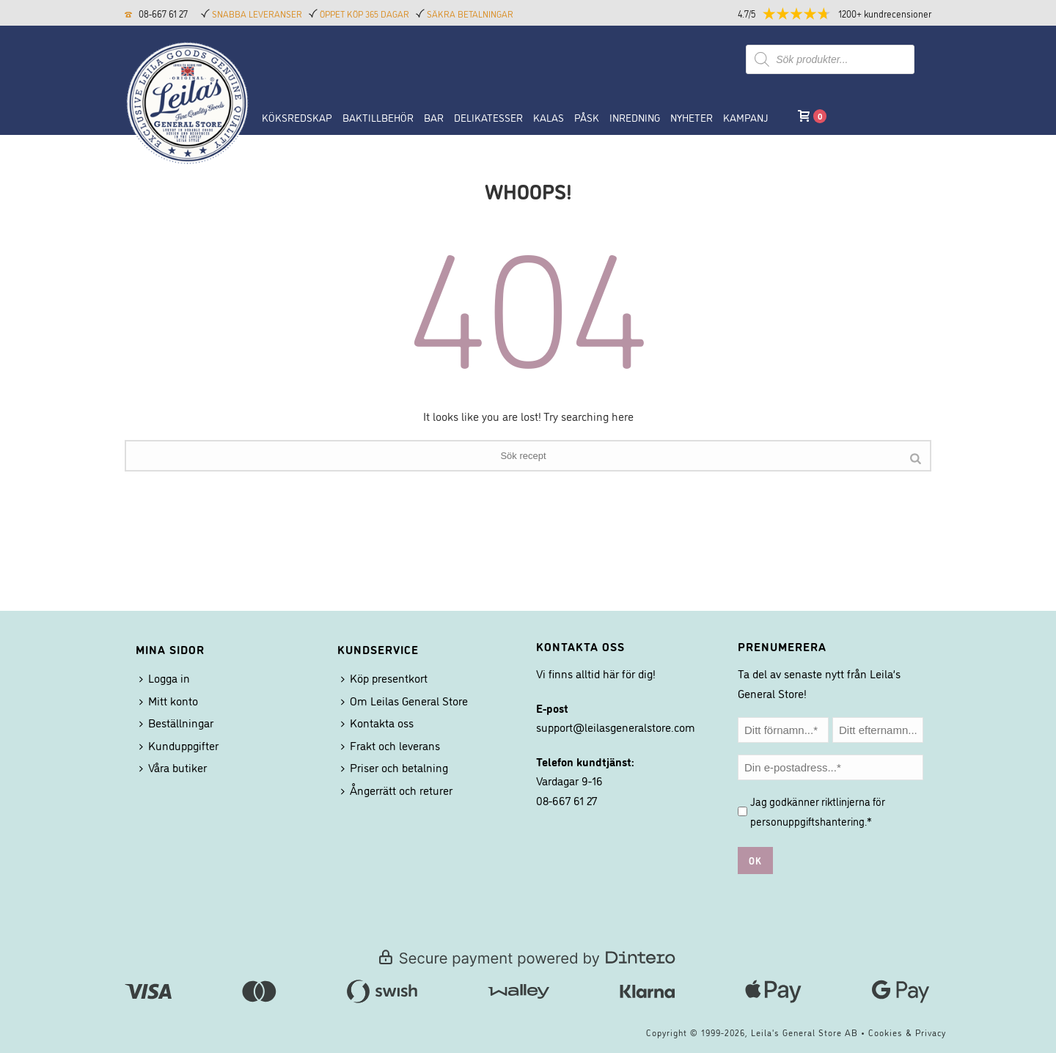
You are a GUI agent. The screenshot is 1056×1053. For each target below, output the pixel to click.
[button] (847, 13)
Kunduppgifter (179, 745)
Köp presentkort (384, 677)
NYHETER (691, 117)
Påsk (586, 117)
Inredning (634, 117)
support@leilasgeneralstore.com (615, 727)
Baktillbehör (378, 117)
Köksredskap (297, 117)
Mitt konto (168, 700)
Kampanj (745, 117)
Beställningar (176, 722)
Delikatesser (488, 117)
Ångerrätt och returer (396, 790)
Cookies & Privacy (907, 1032)
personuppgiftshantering (807, 821)
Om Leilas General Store (404, 700)
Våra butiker (173, 767)
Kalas (548, 117)
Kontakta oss (377, 722)
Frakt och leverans (390, 745)
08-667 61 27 (163, 13)
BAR (434, 117)
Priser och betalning (394, 767)
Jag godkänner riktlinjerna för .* (817, 811)
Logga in (164, 677)
